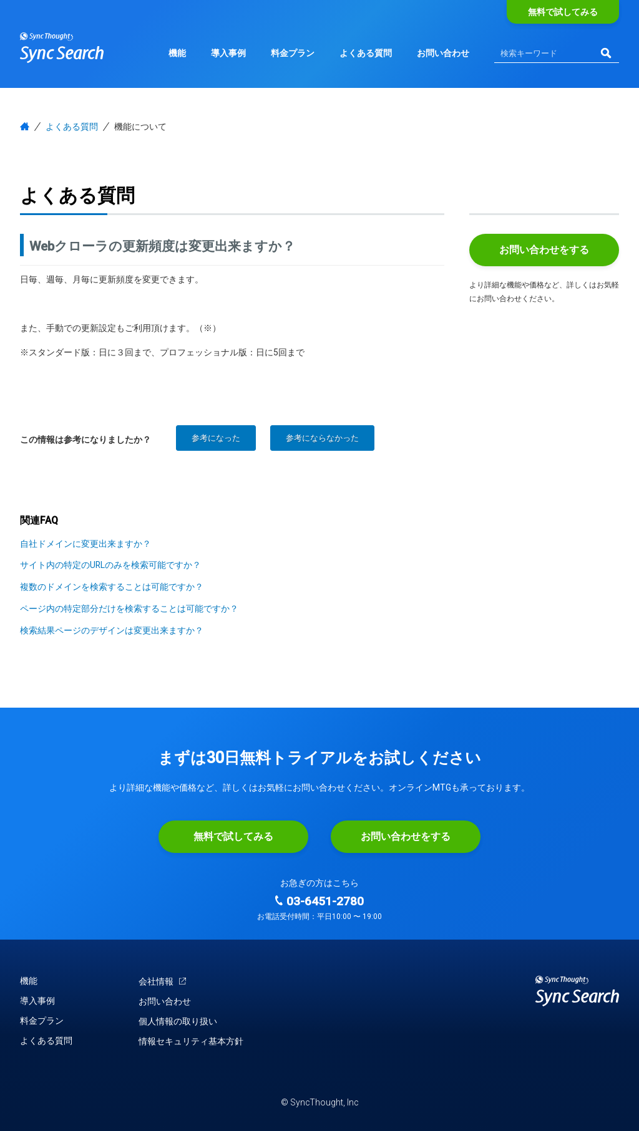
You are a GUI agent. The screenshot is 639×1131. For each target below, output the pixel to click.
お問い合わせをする (544, 250)
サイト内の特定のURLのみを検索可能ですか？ (110, 565)
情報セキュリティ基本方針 (191, 1041)
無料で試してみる (563, 12)
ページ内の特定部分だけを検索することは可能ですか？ (129, 609)
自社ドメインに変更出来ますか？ (85, 544)
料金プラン (293, 53)
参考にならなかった (322, 438)
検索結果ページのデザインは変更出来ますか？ (111, 630)
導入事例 (228, 53)
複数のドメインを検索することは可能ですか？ (111, 587)
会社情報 (163, 981)
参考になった (216, 438)
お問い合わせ (443, 53)
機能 (177, 53)
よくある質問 (365, 53)
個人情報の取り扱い (178, 1021)
